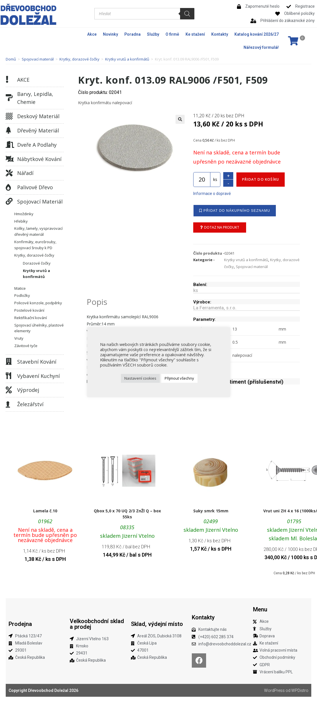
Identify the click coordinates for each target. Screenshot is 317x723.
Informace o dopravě (212, 193)
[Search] (187, 13)
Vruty (18, 338)
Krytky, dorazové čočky (79, 59)
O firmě (172, 34)
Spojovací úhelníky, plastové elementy (39, 328)
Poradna (132, 34)
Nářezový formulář (261, 47)
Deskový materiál (38, 116)
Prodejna (20, 624)
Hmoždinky (23, 213)
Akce (92, 34)
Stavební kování (36, 361)
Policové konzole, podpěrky (38, 302)
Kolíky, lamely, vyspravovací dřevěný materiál (38, 231)
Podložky (22, 295)
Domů (11, 59)
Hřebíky (21, 221)
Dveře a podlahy (37, 144)
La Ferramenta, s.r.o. (214, 308)
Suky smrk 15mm (210, 510)
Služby (153, 34)
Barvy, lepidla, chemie (35, 98)
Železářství (30, 404)
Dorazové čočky (37, 263)
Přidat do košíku (260, 179)
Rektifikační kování (30, 317)
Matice (20, 288)
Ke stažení (195, 34)
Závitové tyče (25, 345)
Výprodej (28, 389)
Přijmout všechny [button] (179, 378)
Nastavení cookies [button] (140, 378)
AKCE (23, 79)
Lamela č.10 (45, 510)
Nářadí (25, 173)
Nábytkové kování (39, 159)
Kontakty (219, 34)
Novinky (110, 34)
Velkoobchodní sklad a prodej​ (97, 624)
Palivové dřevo (35, 187)
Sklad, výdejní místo (157, 624)
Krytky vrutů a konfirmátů (127, 59)
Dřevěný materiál (38, 130)
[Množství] (201, 179)
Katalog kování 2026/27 (256, 34)
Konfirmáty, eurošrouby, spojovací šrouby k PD (35, 244)
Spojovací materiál (38, 59)
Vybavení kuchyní (38, 375)
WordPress (274, 690)
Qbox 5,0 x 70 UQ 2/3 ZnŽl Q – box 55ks (127, 513)
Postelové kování (29, 310)
